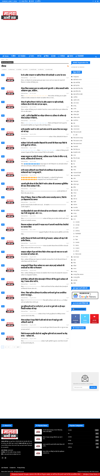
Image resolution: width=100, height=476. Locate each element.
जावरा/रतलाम (76, 129)
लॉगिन (38, 1)
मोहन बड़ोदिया (76, 210)
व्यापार (70, 56)
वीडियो (74, 265)
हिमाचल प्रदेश (78, 254)
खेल (53, 56)
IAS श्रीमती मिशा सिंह (32, 69)
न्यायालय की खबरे (77, 172)
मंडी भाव (75, 198)
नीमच (3, 88)
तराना (74, 155)
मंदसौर (74, 201)
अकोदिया (75, 97)
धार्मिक (74, 166)
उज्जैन (74, 108)
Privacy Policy (21, 467)
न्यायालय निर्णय (76, 175)
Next (18, 347)
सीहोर (74, 283)
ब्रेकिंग (13, 56)
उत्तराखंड (77, 225)
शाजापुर (75, 271)
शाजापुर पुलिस (76, 277)
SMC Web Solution (94, 471)
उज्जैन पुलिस (76, 111)
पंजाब (76, 236)
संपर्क (31, 1)
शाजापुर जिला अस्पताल (78, 274)
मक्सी (74, 196)
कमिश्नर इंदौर (76, 114)
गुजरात (76, 228)
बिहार (76, 239)
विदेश (46, 56)
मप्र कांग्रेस (75, 207)
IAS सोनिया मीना (41, 69)
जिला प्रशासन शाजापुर (78, 137)
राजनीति (75, 216)
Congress (4, 69)
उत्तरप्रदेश (77, 222)
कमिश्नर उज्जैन (76, 117)
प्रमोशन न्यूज (76, 184)
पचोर (74, 178)
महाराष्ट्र (77, 245)
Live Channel (4, 467)
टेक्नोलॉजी (79, 56)
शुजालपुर (75, 280)
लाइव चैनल (23, 1)
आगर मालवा (76, 103)
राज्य (31, 56)
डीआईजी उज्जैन (76, 152)
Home (6, 56)
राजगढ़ (74, 213)
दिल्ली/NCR (78, 233)
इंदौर (76, 134)
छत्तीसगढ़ (77, 230)
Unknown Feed (79, 309)
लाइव (74, 260)
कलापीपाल (75, 120)
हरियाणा (77, 251)
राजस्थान (77, 248)
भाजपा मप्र (75, 190)
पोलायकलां (75, 181)
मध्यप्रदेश (21, 56)
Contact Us (13, 467)
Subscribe (93, 387)
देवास (74, 161)
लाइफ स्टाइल (76, 257)
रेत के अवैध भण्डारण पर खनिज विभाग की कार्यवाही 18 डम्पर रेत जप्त (43, 75)
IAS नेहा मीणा (25, 69)
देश (39, 56)
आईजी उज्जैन (76, 100)
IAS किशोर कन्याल (11, 69)
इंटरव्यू (74, 105)
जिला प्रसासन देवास (77, 143)
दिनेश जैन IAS (76, 158)
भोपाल (74, 193)
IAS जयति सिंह (18, 69)
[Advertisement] (67, 16)
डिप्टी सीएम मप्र (76, 149)
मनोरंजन (61, 56)
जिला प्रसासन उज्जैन (77, 140)
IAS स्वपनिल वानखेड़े (48, 69)
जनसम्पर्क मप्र (76, 126)
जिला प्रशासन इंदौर (77, 132)
